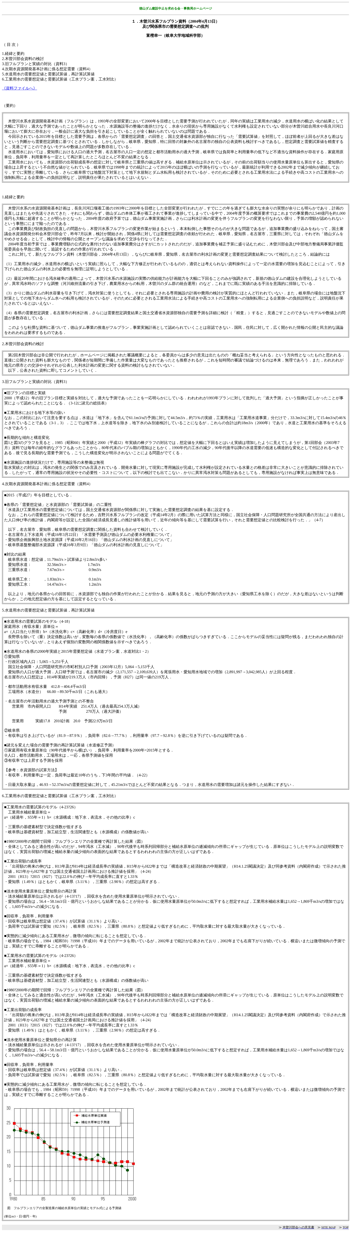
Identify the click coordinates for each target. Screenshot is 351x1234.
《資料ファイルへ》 (19, 88)
